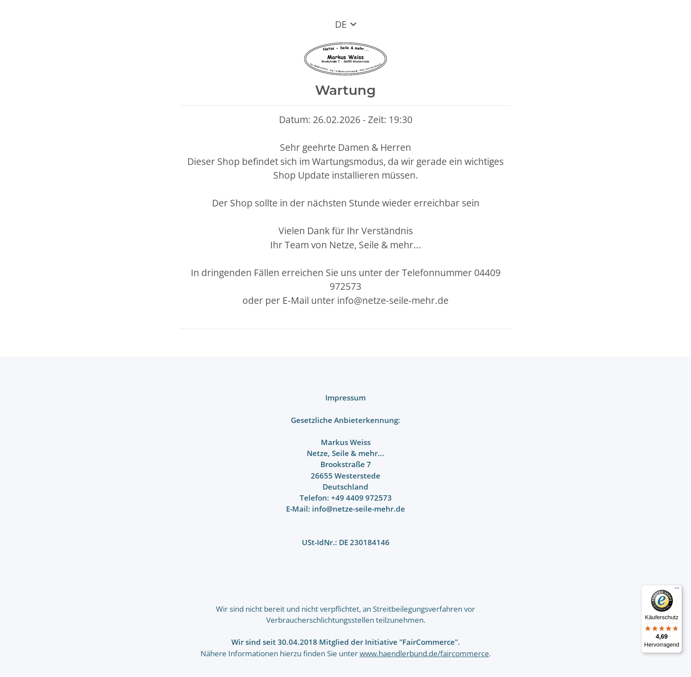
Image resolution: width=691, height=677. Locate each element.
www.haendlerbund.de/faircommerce (424, 653)
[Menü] (677, 590)
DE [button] (341, 24)
